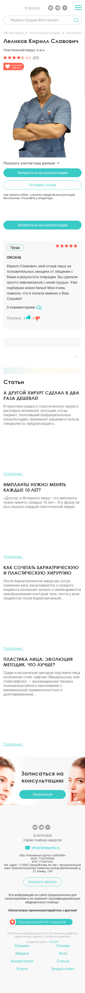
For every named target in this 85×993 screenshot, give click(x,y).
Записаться (43, 794)
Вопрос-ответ (63, 969)
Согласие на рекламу (57, 936)
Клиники (22, 946)
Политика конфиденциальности (27, 933)
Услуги (22, 969)
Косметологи (22, 961)
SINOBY (54, 942)
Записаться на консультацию (42, 173)
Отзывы (63, 946)
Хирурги (22, 953)
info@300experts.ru (46, 848)
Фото (63, 953)
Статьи (63, 961)
